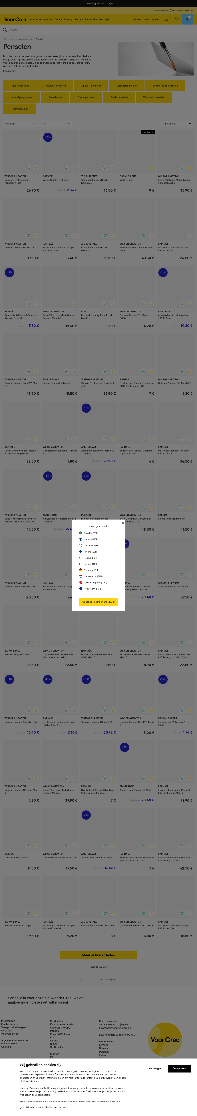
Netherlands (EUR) (91, 576)
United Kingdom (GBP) (93, 582)
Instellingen (155, 1068)
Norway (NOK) (88, 539)
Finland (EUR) (88, 551)
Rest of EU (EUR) (90, 588)
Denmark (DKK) (89, 545)
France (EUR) (88, 564)
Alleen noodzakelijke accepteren (48, 1107)
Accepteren (179, 1068)
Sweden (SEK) (88, 533)
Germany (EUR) (89, 570)
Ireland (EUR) (88, 558)
